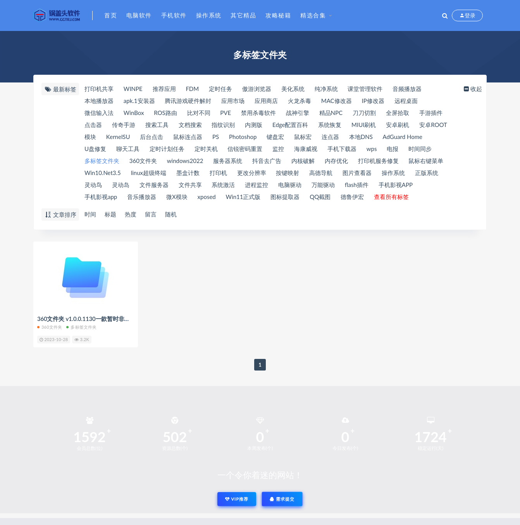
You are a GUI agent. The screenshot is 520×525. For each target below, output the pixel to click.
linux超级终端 (148, 172)
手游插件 (431, 112)
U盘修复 (95, 148)
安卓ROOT (433, 124)
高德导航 (320, 172)
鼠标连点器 (187, 136)
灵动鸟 (93, 184)
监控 (278, 148)
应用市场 (233, 100)
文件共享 (190, 184)
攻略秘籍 (278, 15)
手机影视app (100, 196)
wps (372, 148)
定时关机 (206, 148)
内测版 (253, 124)
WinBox (134, 112)
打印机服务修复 (378, 160)
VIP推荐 (236, 498)
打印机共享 (99, 88)
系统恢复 (329, 124)
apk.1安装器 (139, 100)
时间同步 (420, 148)
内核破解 (303, 160)
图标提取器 (285, 196)
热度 (130, 214)
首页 (110, 15)
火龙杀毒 (299, 100)
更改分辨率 (251, 172)
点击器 (93, 124)
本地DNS (361, 136)
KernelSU (118, 136)
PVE (225, 112)
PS (215, 136)
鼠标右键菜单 (425, 160)
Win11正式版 (243, 196)
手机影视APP (396, 184)
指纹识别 (223, 124)
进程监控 (256, 184)
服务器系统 (227, 160)
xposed (207, 196)
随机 (171, 214)
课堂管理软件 (365, 88)
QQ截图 (320, 196)
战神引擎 (297, 112)
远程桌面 (406, 100)
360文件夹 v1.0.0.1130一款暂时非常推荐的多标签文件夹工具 (115, 318)
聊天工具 (127, 148)
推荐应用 (164, 88)
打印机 (218, 172)
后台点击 (151, 136)
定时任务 (220, 88)
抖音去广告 (266, 160)
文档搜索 (190, 124)
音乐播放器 (141, 196)
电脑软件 (139, 15)
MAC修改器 (336, 100)
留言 (151, 214)
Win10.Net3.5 (102, 172)
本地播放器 (99, 100)
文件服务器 (154, 184)
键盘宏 (275, 136)
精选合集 (313, 15)
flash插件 (356, 184)
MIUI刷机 (363, 124)
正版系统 (426, 172)
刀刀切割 (364, 112)
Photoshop (243, 136)
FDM (192, 88)
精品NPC (331, 112)
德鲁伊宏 (352, 196)
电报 (392, 148)
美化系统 (293, 88)
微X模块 (177, 196)
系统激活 (223, 184)
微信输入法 (99, 112)
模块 (90, 136)
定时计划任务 (167, 148)
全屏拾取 (397, 112)
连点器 (330, 136)
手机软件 (174, 15)
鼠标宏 (303, 136)
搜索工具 (157, 124)
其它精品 (243, 15)
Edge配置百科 (290, 124)
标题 (110, 214)
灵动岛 (120, 184)
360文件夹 (143, 160)
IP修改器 (373, 100)
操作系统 (209, 15)
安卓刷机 (397, 124)
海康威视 (305, 148)
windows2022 (185, 160)
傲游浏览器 (256, 88)
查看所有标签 (391, 196)
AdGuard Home (402, 136)
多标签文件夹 (101, 160)
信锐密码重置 (244, 148)
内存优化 (336, 160)
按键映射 (287, 172)
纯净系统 (326, 88)
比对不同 (198, 112)
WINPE (133, 88)
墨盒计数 (188, 172)
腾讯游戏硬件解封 (188, 100)
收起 (472, 88)
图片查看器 (357, 172)
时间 (90, 214)
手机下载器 (341, 148)
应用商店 (266, 100)
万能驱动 (323, 184)
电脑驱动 (289, 184)
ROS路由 (165, 112)
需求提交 (282, 498)
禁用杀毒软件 (258, 112)
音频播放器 (407, 88)
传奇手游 (123, 124)
